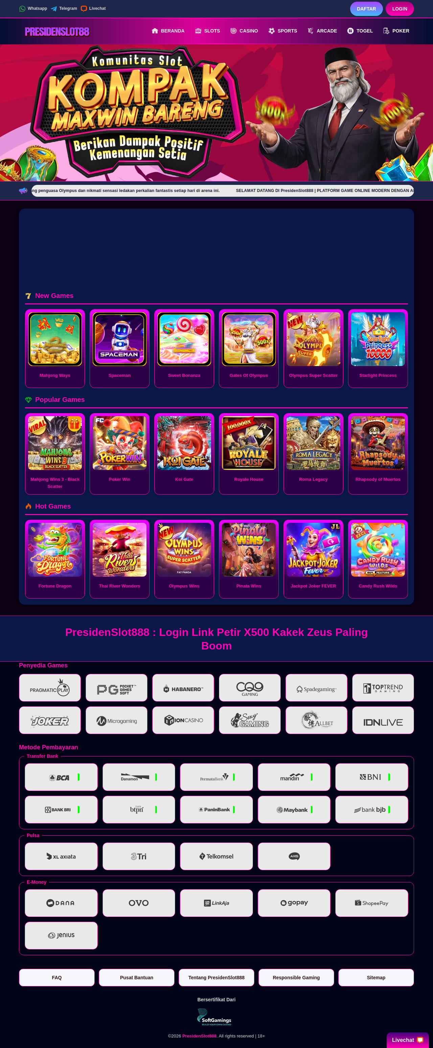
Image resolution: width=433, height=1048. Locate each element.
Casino (244, 30)
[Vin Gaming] (216, 1016)
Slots (207, 30)
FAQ (57, 977)
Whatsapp (33, 8)
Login (399, 9)
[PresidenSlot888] (56, 31)
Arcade (322, 30)
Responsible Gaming (296, 977)
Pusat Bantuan (136, 977)
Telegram (63, 8)
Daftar (366, 9)
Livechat (93, 8)
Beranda (168, 30)
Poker (396, 30)
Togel (360, 30)
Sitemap (376, 977)
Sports (282, 30)
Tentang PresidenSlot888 (216, 977)
